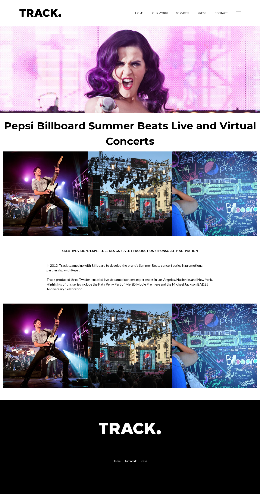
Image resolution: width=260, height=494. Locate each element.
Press (143, 461)
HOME (139, 13)
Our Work (130, 461)
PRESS (201, 13)
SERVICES (182, 13)
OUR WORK (160, 13)
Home (117, 461)
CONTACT (221, 13)
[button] (238, 12)
